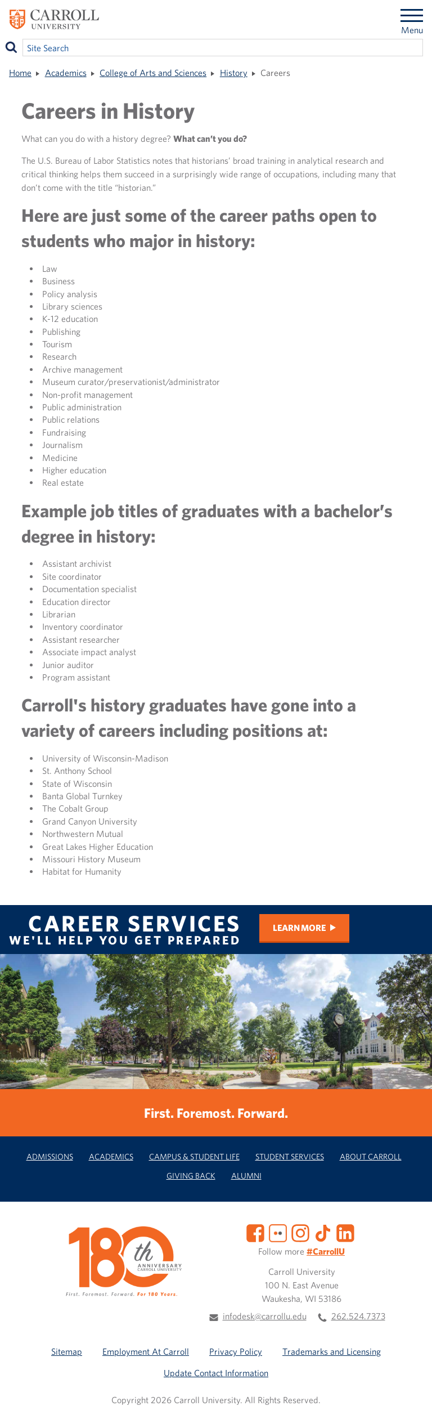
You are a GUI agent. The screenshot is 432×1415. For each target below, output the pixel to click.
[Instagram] (300, 1232)
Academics (66, 73)
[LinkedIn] (345, 1232)
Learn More (299, 928)
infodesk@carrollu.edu (265, 1316)
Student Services (289, 1156)
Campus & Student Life (194, 1156)
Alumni (246, 1175)
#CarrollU (326, 1251)
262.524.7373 (358, 1316)
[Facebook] (255, 1232)
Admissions (49, 1156)
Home (20, 73)
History (234, 73)
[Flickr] (278, 1232)
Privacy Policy (235, 1351)
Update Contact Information (216, 1373)
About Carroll (371, 1156)
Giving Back (190, 1175)
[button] (411, 1394)
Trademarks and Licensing (331, 1351)
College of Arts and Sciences (153, 73)
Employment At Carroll (145, 1351)
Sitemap (66, 1351)
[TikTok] (323, 1232)
